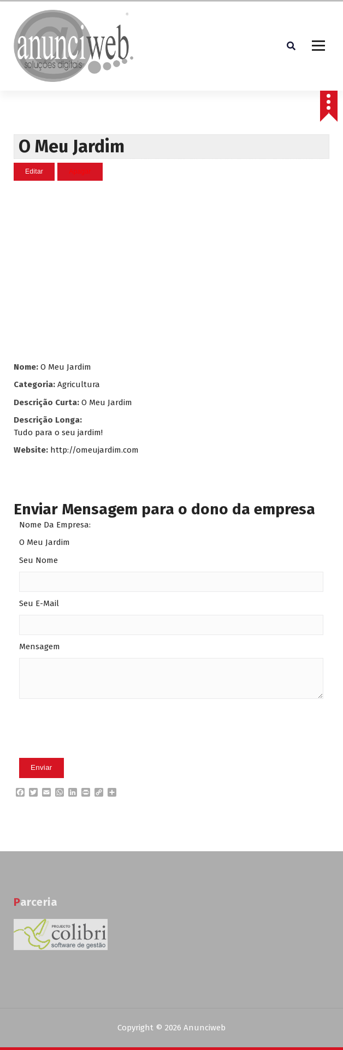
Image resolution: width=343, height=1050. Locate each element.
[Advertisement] (171, 270)
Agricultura (78, 384)
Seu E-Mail (39, 603)
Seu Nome (38, 560)
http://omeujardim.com (94, 450)
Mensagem (39, 646)
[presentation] (102, 745)
